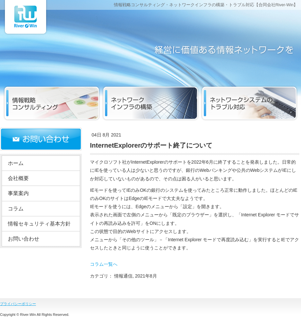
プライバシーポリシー (18, 304)
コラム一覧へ (103, 264)
